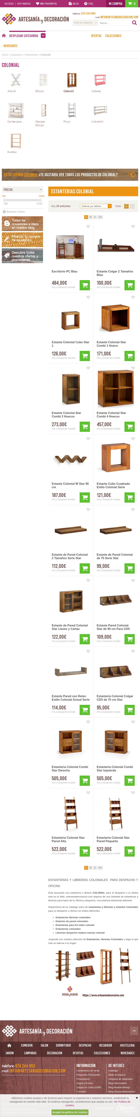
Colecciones (113, 36)
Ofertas (96, 36)
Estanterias (31, 54)
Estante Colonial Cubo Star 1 (70, 344)
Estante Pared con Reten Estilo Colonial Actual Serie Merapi (71, 698)
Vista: (129, 206)
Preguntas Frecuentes (88, 1075)
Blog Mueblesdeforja (119, 1087)
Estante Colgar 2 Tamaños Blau (115, 273)
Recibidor (105, 1045)
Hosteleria (127, 1045)
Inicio (5, 54)
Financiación (83, 1079)
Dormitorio (63, 1045)
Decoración (54, 1053)
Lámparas (30, 1053)
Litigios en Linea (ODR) (89, 1087)
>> (100, 217)
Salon (44, 1045)
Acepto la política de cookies (70, 1112)
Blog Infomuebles (117, 1083)
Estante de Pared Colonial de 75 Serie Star (115, 556)
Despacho (16, 54)
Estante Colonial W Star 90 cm (70, 485)
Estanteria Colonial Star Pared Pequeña (113, 839)
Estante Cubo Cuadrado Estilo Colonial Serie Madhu (113, 485)
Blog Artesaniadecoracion (121, 1091)
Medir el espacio (117, 1075)
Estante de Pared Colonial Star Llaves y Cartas (70, 627)
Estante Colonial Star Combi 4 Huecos (111, 414)
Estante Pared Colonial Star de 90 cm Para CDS (113, 627)
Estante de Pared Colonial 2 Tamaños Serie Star (70, 556)
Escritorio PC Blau (64, 271)
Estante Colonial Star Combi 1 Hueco (111, 344)
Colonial (46, 54)
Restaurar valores (16, 211)
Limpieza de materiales (120, 1079)
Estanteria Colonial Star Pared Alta (68, 839)
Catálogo (113, 1070)
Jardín (9, 1053)
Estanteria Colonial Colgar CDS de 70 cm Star (115, 698)
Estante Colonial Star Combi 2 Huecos (66, 414)
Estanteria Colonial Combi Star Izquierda (115, 768)
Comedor (27, 1045)
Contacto (81, 1091)
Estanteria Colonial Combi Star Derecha (70, 768)
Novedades (11, 46)
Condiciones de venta (88, 1070)
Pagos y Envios (85, 1083)
